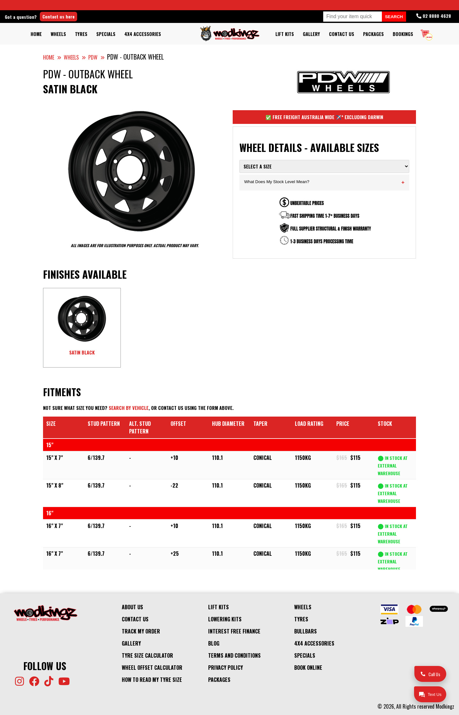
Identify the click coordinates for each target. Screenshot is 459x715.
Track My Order (141, 631)
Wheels (58, 34)
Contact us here (58, 16)
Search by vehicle (129, 407)
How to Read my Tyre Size (152, 679)
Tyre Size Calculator (147, 655)
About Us (132, 607)
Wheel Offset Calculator (152, 667)
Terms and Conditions (234, 655)
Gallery (311, 34)
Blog (213, 643)
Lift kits (284, 34)
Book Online (308, 667)
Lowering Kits (225, 619)
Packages (373, 34)
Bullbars (305, 631)
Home (36, 34)
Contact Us (341, 34)
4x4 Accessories (142, 34)
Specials (105, 34)
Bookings (403, 34)
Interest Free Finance (234, 631)
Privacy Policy (225, 667)
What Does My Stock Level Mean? (324, 182)
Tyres (81, 34)
